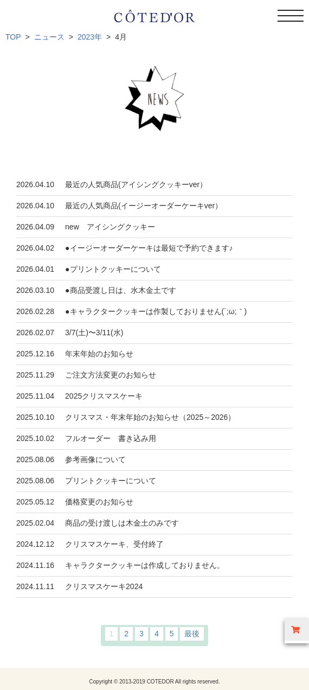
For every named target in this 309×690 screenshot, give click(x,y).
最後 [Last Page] (191, 633)
